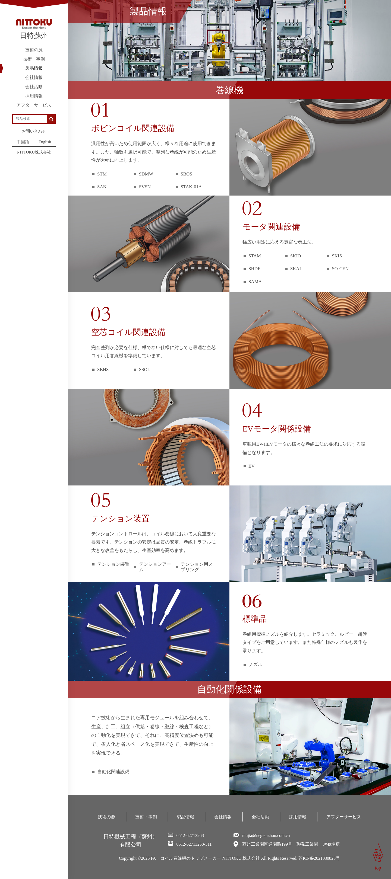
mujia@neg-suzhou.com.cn (266, 835)
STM (102, 174)
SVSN (145, 186)
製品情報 (34, 68)
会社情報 (34, 77)
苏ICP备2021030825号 (319, 858)
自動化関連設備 (113, 771)
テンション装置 (113, 564)
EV (251, 466)
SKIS (337, 255)
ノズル (255, 664)
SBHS (103, 369)
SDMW (146, 174)
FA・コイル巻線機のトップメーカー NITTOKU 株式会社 (205, 858)
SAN (101, 186)
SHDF (254, 268)
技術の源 (34, 49)
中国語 (23, 142)
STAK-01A (191, 186)
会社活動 (34, 86)
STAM (254, 255)
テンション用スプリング (197, 567)
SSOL (144, 369)
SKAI (295, 268)
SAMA (255, 281)
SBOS (186, 174)
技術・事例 (34, 59)
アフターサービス (34, 105)
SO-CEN (340, 268)
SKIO (295, 255)
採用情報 (34, 96)
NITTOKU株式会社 (34, 152)
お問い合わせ (34, 131)
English (45, 142)
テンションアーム (155, 567)
